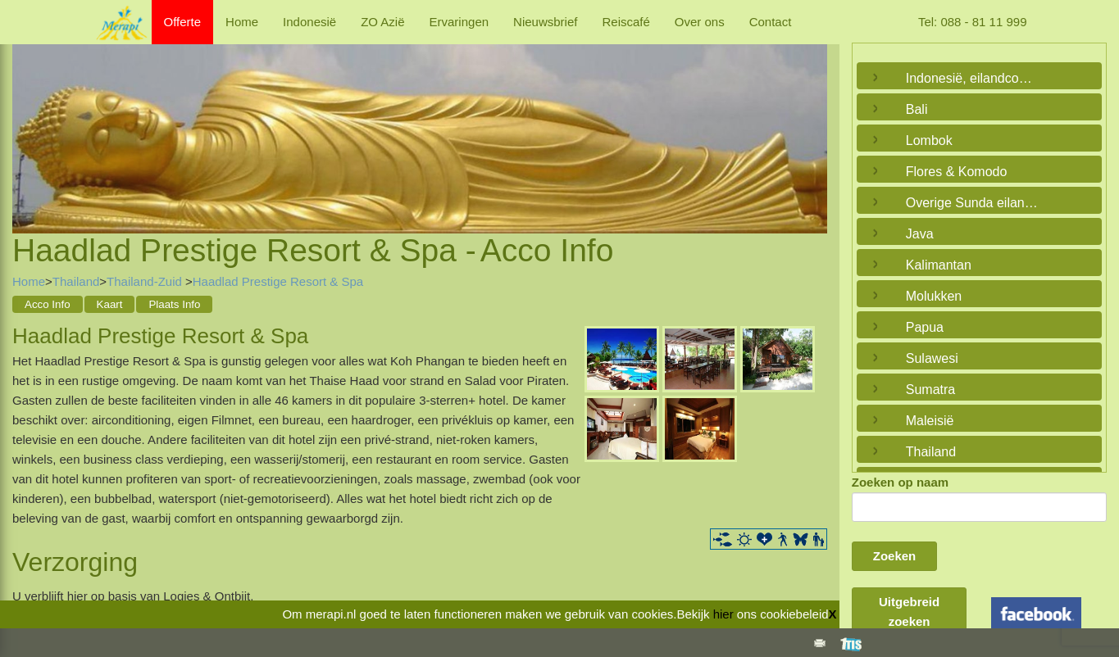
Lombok (929, 140)
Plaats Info (174, 304)
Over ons (700, 22)
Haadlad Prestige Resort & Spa (278, 281)
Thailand (76, 281)
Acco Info (48, 304)
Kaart (110, 304)
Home (241, 22)
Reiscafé (625, 22)
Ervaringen (459, 22)
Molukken (934, 296)
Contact (770, 22)
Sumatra (930, 389)
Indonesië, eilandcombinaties (975, 78)
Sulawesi (932, 358)
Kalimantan (938, 265)
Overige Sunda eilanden (975, 203)
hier (723, 614)
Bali (917, 109)
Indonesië (309, 22)
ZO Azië (382, 22)
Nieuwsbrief (545, 22)
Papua (925, 327)
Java (920, 234)
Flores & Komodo (957, 172)
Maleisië (930, 421)
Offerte (183, 22)
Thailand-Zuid (146, 281)
